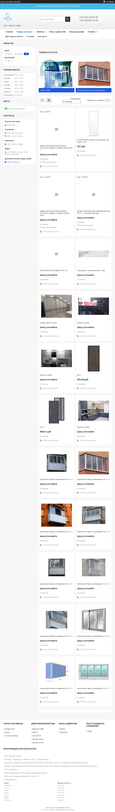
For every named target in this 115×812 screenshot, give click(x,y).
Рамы (89, 731)
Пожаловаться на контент (65, 810)
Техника (91, 31)
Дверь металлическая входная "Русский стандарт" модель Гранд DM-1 (56, 148)
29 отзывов (110, 2)
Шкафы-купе (10, 729)
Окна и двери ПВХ (57, 31)
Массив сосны (38, 742)
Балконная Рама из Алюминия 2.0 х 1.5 (56, 636)
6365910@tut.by (13, 162)
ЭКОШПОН (36, 736)
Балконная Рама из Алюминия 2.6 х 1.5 (93, 479)
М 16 (42, 427)
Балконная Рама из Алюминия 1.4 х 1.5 (93, 584)
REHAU (62, 729)
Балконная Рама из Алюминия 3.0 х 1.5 (56, 479)
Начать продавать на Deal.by (11, 1)
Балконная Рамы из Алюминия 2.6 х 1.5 (93, 531)
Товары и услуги (24, 31)
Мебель (40, 31)
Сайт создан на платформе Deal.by (57, 808)
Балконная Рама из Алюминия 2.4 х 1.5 (56, 531)
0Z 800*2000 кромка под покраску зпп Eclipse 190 (93, 141)
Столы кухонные (11, 736)
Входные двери (76, 31)
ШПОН (35, 732)
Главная (9, 31)
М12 (79, 375)
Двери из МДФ (38, 729)
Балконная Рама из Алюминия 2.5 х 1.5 (93, 636)
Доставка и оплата (14, 36)
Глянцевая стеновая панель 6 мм (91, 270)
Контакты (42, 36)
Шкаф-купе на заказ (48, 323)
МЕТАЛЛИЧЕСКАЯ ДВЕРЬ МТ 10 (53, 270)
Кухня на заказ (83, 323)
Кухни (7, 732)
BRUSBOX (64, 732)
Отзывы (30, 36)
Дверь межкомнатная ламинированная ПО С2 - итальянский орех (93, 212)
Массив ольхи (37, 739)
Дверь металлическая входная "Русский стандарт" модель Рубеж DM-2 (54, 213)
